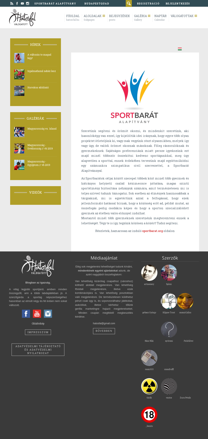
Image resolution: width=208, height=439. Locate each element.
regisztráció (148, 3)
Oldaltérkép (38, 323)
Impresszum (38, 332)
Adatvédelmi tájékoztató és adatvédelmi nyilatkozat (38, 350)
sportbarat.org (152, 231)
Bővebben (104, 331)
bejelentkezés (178, 3)
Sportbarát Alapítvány (55, 3)
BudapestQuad (96, 3)
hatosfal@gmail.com (104, 323)
